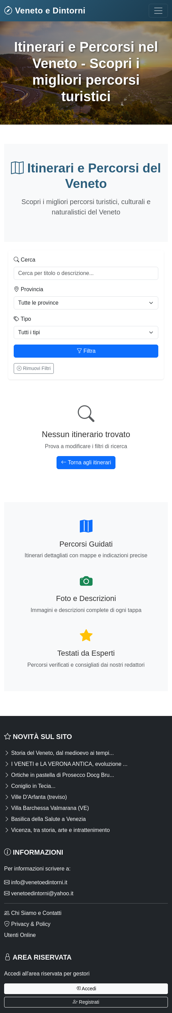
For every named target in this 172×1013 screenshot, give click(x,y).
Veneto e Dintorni (45, 10)
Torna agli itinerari (86, 462)
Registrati (86, 1002)
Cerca (24, 260)
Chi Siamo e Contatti (32, 913)
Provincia (28, 289)
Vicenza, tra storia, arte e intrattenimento (57, 830)
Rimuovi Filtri (34, 368)
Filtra (86, 351)
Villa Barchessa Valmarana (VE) (46, 808)
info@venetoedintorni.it (35, 882)
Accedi (86, 988)
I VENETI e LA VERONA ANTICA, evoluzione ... (65, 764)
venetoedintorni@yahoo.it (38, 893)
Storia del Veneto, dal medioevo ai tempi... (59, 753)
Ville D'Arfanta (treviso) (35, 797)
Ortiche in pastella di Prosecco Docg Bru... (59, 775)
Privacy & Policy (27, 924)
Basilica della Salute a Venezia (45, 819)
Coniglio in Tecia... (30, 786)
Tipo (22, 319)
